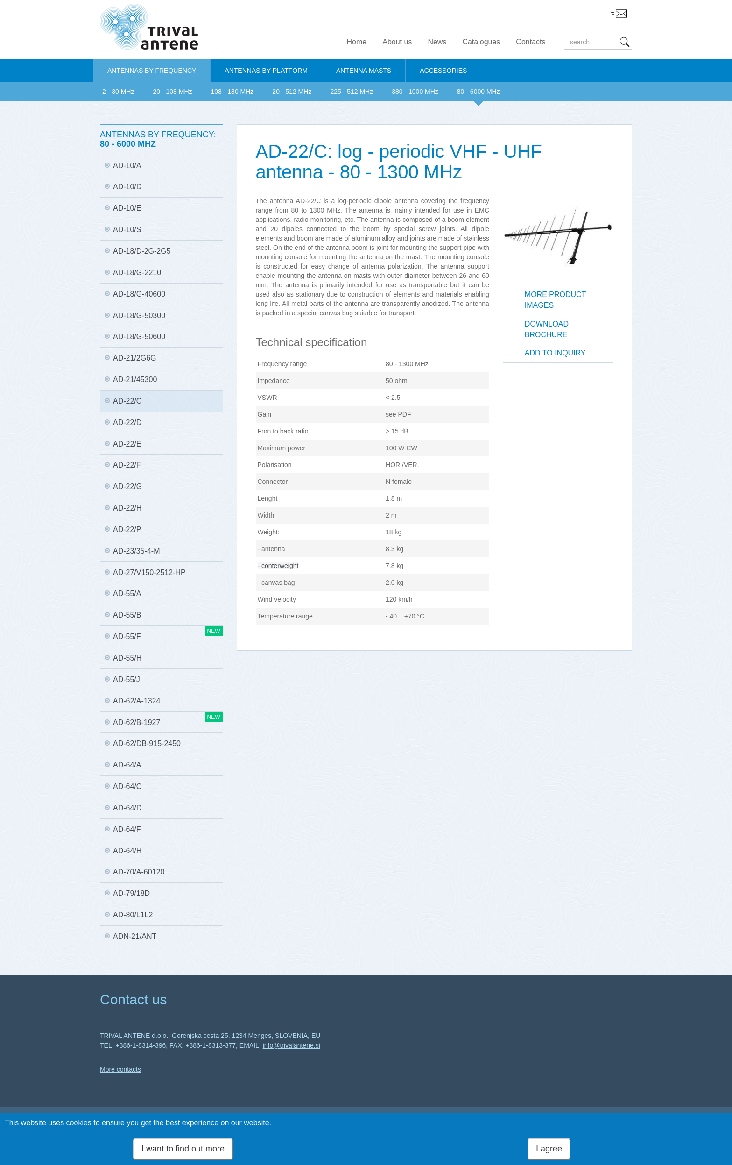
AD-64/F (127, 829)
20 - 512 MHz (291, 91)
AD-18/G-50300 (139, 316)
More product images (555, 300)
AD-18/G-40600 (139, 294)
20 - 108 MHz (172, 91)
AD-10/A (127, 166)
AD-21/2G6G (134, 358)
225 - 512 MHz (351, 91)
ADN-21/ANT (134, 936)
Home (357, 42)
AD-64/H (127, 851)
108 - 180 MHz (232, 91)
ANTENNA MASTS (363, 70)
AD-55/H (127, 658)
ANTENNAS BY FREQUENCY (151, 70)
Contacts (530, 42)
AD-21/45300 (135, 380)
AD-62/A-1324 (136, 701)
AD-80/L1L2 (133, 915)
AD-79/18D (131, 893)
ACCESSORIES (443, 70)
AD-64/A (127, 765)
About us (397, 42)
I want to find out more (183, 1149)
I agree (549, 1149)
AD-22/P (127, 529)
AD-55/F (168, 633)
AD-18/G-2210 (137, 273)
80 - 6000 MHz (478, 91)
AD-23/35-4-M (136, 551)
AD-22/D (127, 422)
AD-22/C (127, 401)
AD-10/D (127, 187)
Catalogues (481, 42)
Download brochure (547, 329)
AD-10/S (127, 230)
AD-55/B (127, 615)
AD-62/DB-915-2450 (147, 743)
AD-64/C (127, 786)
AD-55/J (126, 679)
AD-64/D (127, 808)
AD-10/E (127, 208)
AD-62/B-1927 (168, 719)
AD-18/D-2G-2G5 (142, 251)
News (437, 42)
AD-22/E (127, 444)
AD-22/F (127, 465)
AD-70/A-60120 (138, 872)
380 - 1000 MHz (415, 91)
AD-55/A (127, 593)
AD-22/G (127, 486)
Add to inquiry (555, 353)
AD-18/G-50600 (139, 337)
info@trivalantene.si (291, 1045)
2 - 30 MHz (118, 91)
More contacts (120, 1069)
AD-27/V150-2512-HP (149, 572)
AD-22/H (127, 508)
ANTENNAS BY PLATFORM (266, 70)
